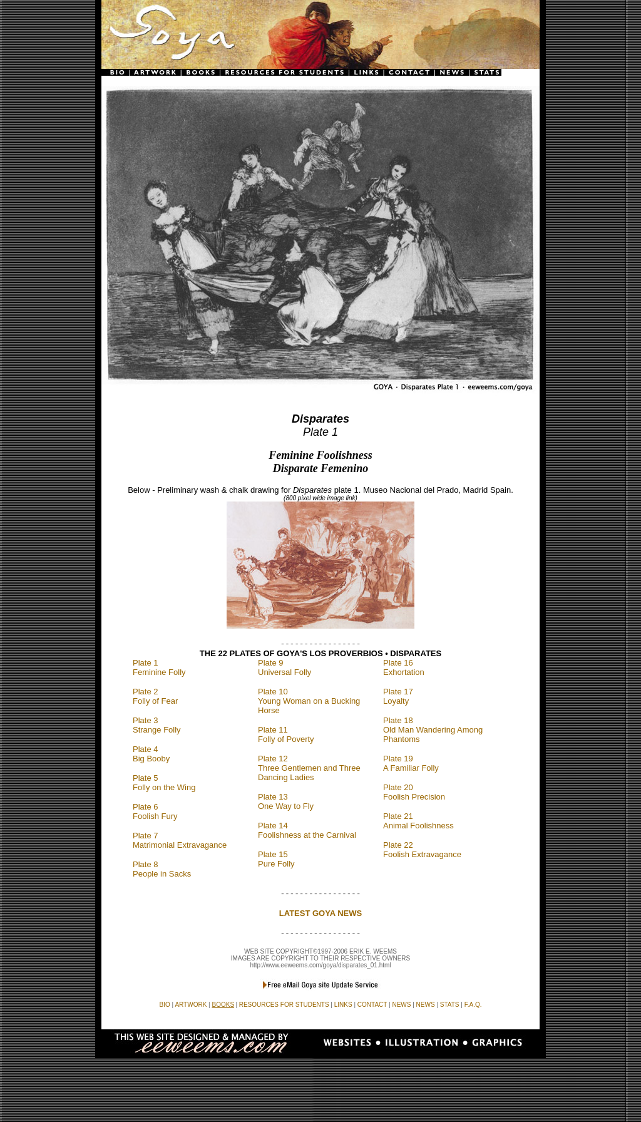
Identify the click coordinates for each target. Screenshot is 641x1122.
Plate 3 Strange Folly (157, 725)
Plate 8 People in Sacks (162, 869)
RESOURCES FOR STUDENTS (284, 1004)
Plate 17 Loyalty (398, 696)
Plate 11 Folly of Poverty (286, 734)
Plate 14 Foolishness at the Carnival (307, 830)
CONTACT (372, 1004)
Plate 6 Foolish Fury (155, 811)
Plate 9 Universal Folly (284, 667)
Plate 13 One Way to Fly (286, 801)
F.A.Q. (473, 1004)
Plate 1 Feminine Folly (159, 667)
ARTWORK (191, 1004)
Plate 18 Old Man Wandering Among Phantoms (433, 730)
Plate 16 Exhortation (403, 667)
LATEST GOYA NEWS (320, 913)
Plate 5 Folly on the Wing (164, 782)
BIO (165, 1004)
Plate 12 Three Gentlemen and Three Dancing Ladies (309, 768)
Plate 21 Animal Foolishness (418, 820)
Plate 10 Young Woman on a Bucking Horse (309, 701)
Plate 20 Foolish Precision (414, 792)
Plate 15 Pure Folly (276, 859)
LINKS (343, 1004)
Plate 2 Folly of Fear (155, 696)
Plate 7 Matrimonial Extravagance (180, 840)
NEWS (425, 1004)
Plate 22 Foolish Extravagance (422, 849)
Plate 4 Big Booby (151, 753)
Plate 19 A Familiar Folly (411, 763)
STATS (449, 1004)
